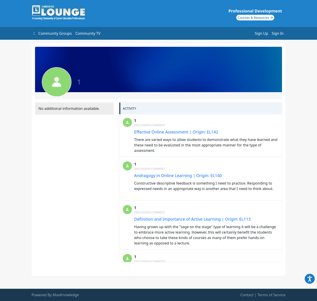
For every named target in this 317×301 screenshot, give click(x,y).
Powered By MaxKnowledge (55, 294)
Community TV (88, 33)
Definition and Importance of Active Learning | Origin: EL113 (192, 219)
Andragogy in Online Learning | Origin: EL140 (178, 175)
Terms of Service (271, 294)
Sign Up (261, 33)
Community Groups (55, 33)
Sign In (278, 33)
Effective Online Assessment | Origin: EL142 (176, 132)
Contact (247, 294)
